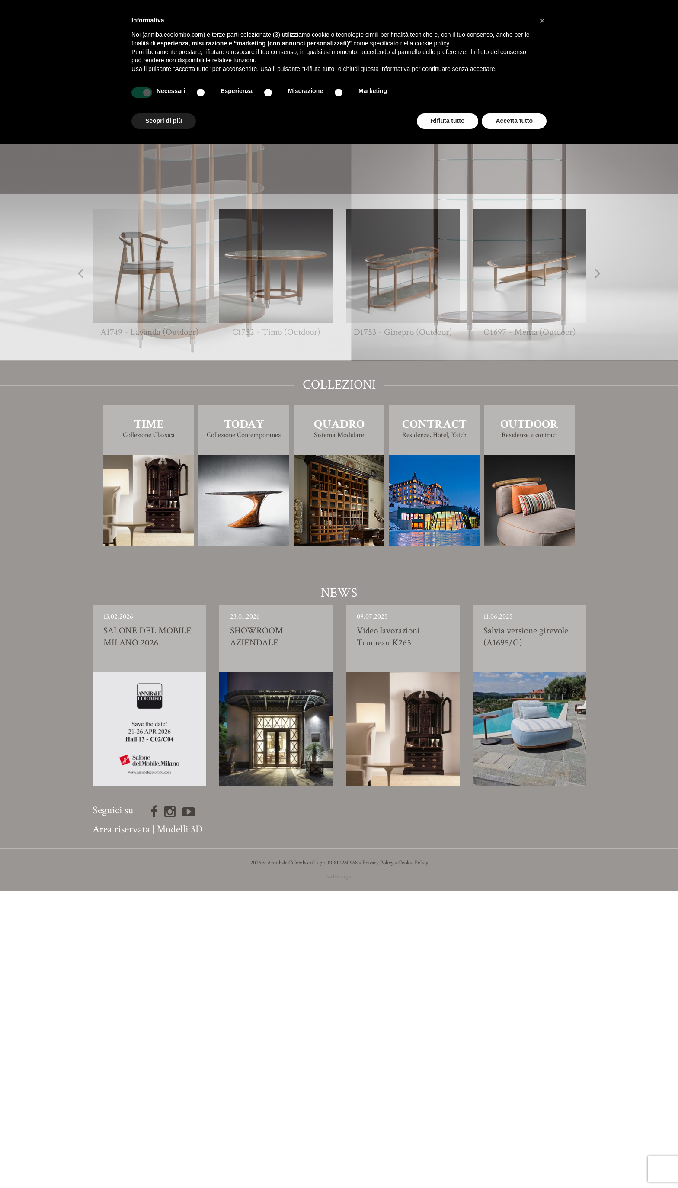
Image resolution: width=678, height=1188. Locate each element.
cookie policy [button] (432, 43)
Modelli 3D (180, 1126)
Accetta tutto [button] (514, 120)
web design (339, 1173)
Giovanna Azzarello (355, 424)
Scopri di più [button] (163, 120)
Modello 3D (339, 465)
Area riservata (121, 1126)
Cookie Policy (413, 1159)
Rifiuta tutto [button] (448, 120)
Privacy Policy (377, 1159)
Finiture (339, 441)
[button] (542, 21)
